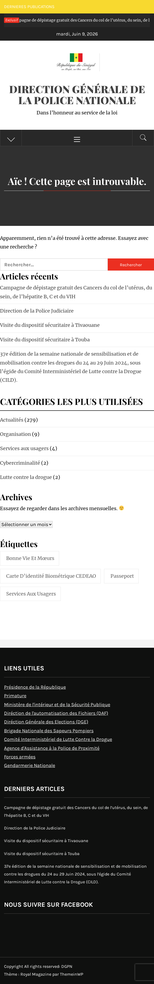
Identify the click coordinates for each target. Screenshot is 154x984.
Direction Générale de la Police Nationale (77, 94)
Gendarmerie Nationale (29, 765)
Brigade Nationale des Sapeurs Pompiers (49, 731)
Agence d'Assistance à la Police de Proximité (51, 748)
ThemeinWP (71, 974)
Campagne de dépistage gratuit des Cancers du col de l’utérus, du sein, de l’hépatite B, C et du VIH (76, 811)
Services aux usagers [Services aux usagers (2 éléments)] (31, 594)
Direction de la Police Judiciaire (37, 311)
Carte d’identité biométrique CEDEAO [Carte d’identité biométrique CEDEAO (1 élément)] (51, 576)
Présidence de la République (35, 687)
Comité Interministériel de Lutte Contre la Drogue (58, 739)
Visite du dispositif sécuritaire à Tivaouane (50, 325)
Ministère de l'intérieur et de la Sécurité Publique (57, 705)
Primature (15, 696)
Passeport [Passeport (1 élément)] (122, 576)
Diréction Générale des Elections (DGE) (46, 722)
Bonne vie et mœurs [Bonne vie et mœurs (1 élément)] (30, 558)
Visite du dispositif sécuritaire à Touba (45, 340)
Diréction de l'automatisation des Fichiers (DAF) (56, 713)
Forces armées (19, 757)
